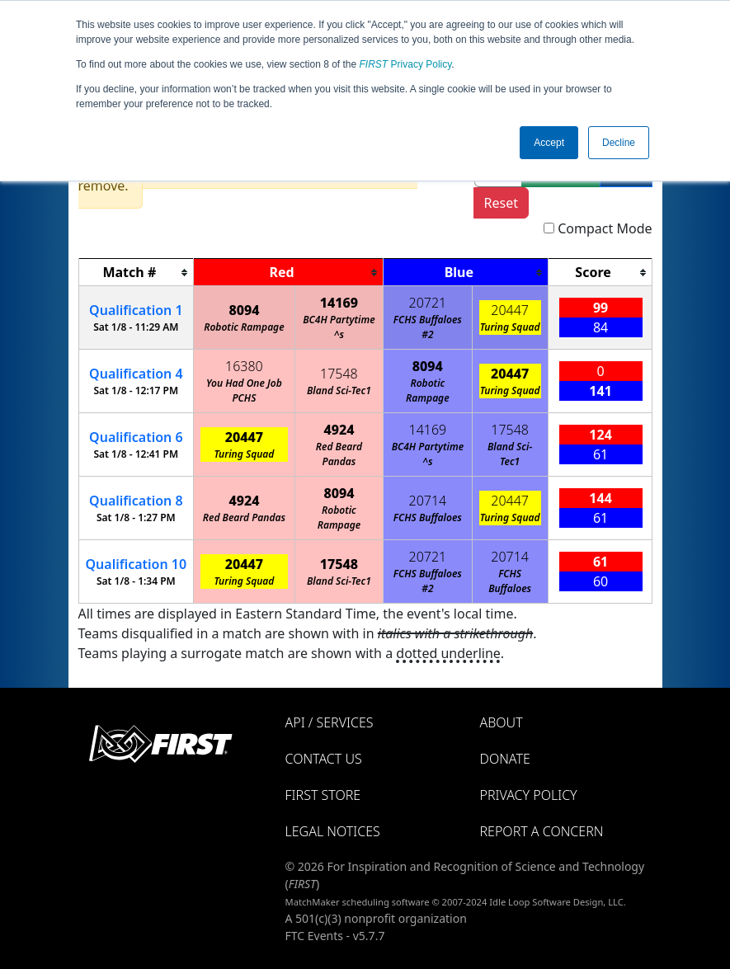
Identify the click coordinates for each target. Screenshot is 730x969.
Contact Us (323, 759)
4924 (338, 430)
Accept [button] (549, 142)
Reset (501, 203)
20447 (510, 310)
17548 (339, 374)
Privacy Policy (406, 64)
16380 (244, 366)
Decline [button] (618, 142)
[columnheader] (136, 272)
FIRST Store (323, 795)
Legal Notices (332, 831)
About (501, 722)
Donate (505, 759)
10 (136, 564)
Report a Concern (542, 831)
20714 (428, 501)
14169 (339, 303)
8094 (243, 310)
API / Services (329, 722)
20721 (428, 303)
